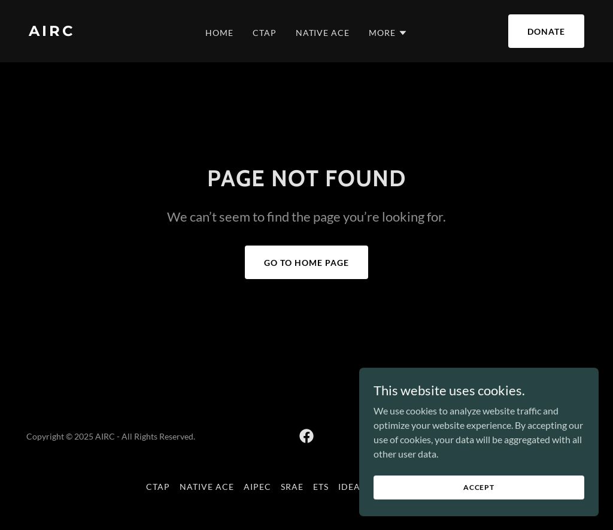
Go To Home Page (306, 263)
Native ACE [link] (323, 33)
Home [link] (219, 33)
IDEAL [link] (351, 486)
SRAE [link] (292, 486)
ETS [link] (321, 486)
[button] (388, 33)
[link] (101, 32)
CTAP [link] (265, 33)
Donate (546, 31)
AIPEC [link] (257, 486)
